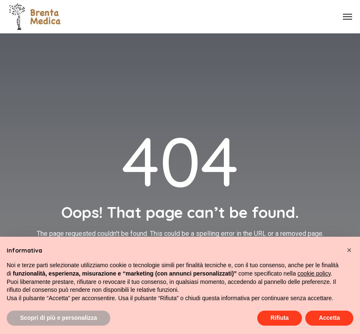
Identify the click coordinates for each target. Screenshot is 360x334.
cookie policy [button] (313, 273)
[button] (349, 250)
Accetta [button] (329, 317)
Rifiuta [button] (280, 317)
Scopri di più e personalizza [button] (58, 317)
